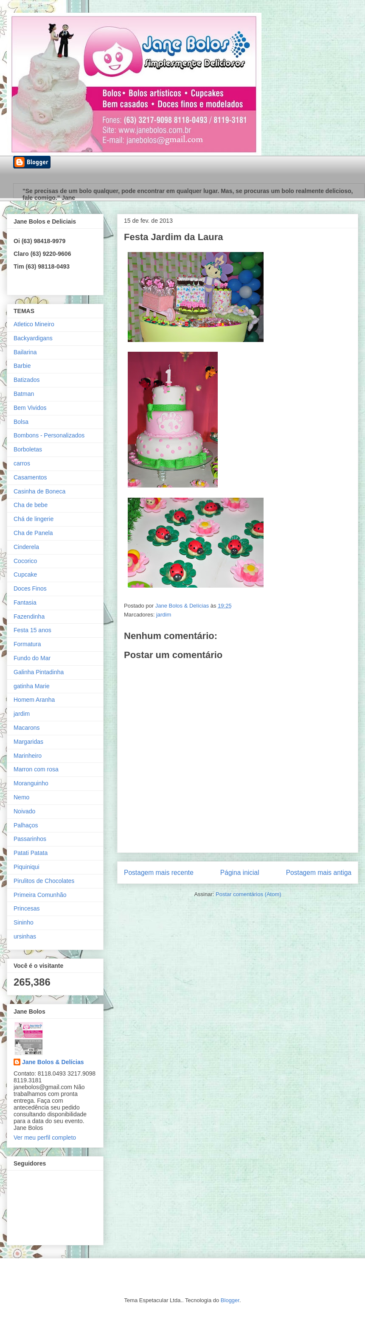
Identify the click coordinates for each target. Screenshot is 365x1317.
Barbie (22, 365)
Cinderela (26, 547)
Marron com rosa (36, 769)
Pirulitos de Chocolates (44, 880)
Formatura (27, 644)
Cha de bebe (31, 505)
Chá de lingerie (33, 519)
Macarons (26, 727)
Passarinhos (30, 838)
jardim (163, 614)
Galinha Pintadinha (39, 672)
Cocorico (25, 561)
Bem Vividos (30, 407)
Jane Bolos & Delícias (53, 1062)
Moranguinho (31, 783)
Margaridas (28, 741)
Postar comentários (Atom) (248, 894)
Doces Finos (30, 588)
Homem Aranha (34, 699)
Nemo (21, 797)
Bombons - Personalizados (49, 435)
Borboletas (28, 449)
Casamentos (30, 477)
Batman (24, 393)
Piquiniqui (26, 866)
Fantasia (25, 602)
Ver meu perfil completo (45, 1137)
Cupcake (25, 574)
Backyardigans (33, 338)
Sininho (24, 922)
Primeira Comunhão (40, 894)
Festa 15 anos (32, 630)
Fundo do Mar (32, 658)
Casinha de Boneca (39, 491)
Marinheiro (28, 755)
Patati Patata (31, 852)
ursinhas (25, 936)
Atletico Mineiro (34, 324)
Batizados (26, 379)
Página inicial (239, 872)
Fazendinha (29, 616)
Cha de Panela (33, 533)
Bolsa (21, 421)
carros (22, 463)
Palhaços (26, 825)
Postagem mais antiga (318, 872)
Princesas (26, 908)
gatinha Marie (32, 686)
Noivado (24, 811)
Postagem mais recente (159, 872)
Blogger (230, 1300)
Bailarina (25, 352)
